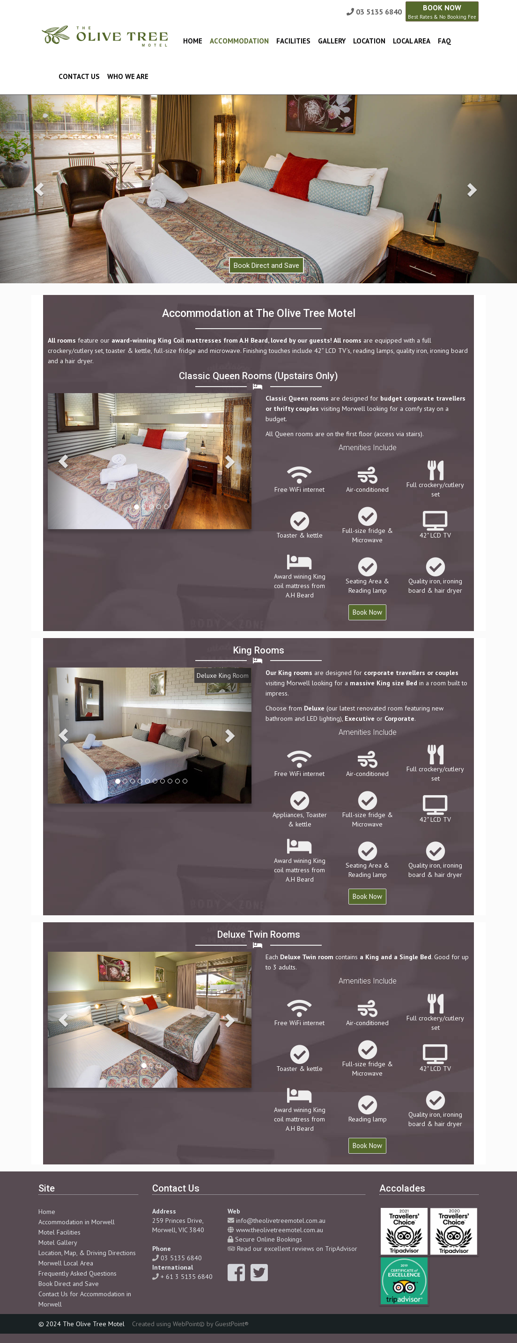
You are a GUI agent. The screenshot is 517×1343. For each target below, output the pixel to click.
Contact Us (79, 76)
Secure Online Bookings (268, 1239)
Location (369, 40)
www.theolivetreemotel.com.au (279, 1230)
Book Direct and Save (68, 1283)
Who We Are (127, 76)
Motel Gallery (57, 1242)
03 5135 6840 (379, 11)
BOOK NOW (442, 11)
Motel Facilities (59, 1232)
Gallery (332, 40)
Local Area (411, 40)
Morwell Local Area (65, 1263)
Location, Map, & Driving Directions (87, 1253)
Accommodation (239, 40)
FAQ (444, 40)
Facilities (293, 40)
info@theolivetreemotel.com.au (280, 1220)
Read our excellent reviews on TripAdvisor (297, 1248)
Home (192, 40)
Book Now (367, 612)
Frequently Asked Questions (77, 1273)
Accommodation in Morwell (76, 1222)
